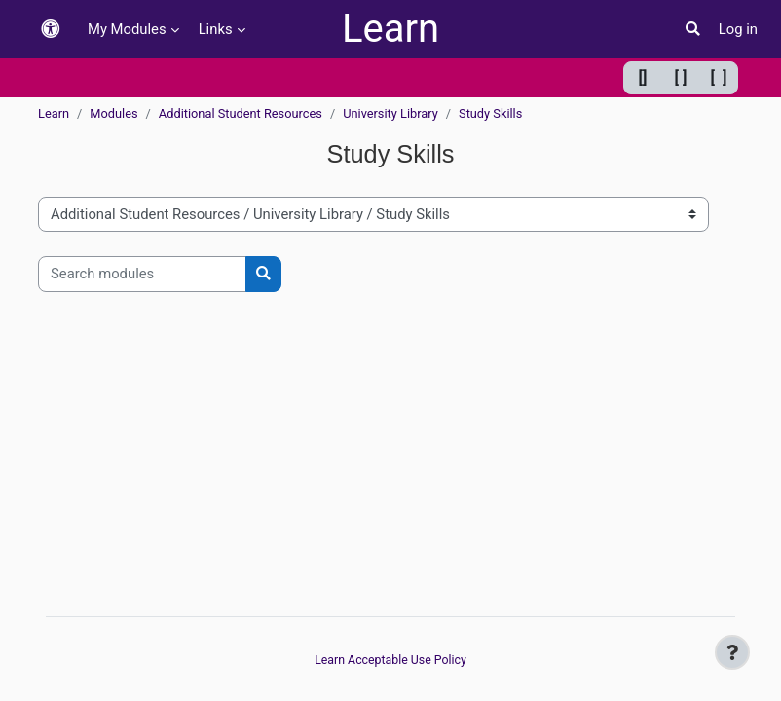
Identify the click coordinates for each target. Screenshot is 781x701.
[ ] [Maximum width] (719, 77)
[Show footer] (732, 652)
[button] (50, 30)
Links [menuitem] (216, 29)
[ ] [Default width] (681, 77)
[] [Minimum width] (643, 77)
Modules (113, 113)
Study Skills (490, 113)
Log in (738, 29)
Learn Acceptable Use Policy (390, 660)
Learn (390, 29)
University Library (390, 113)
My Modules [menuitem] (127, 29)
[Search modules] (142, 273)
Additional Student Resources (240, 113)
